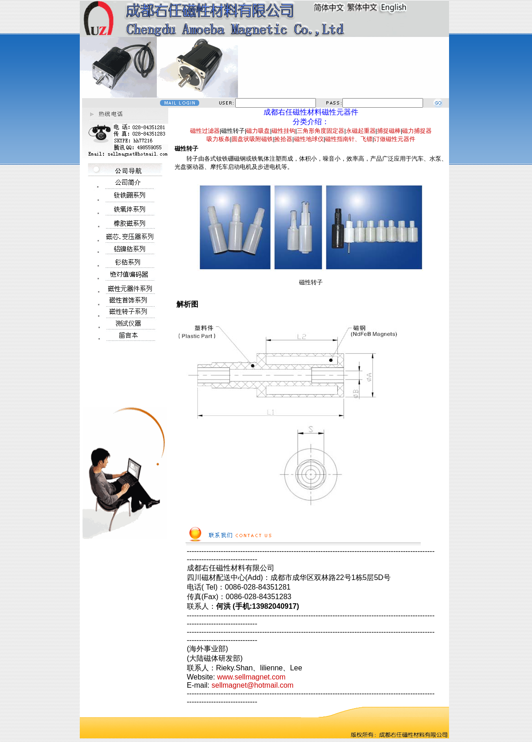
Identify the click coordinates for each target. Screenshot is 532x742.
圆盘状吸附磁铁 (252, 139)
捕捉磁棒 (389, 130)
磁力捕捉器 (417, 130)
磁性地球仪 (309, 139)
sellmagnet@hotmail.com (253, 685)
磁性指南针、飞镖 (348, 139)
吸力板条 (218, 139)
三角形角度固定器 (320, 130)
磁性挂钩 (283, 130)
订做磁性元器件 (394, 139)
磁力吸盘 (258, 130)
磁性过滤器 (205, 130)
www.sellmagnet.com (251, 677)
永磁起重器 (361, 130)
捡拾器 (283, 139)
